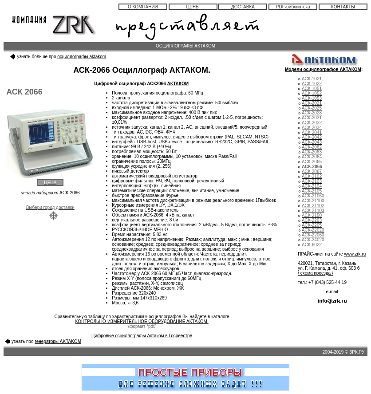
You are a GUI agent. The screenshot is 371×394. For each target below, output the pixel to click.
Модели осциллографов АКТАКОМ (323, 69)
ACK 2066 (69, 192)
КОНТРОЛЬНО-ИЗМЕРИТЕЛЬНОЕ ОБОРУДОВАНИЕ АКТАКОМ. (142, 321)
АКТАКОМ (178, 83)
